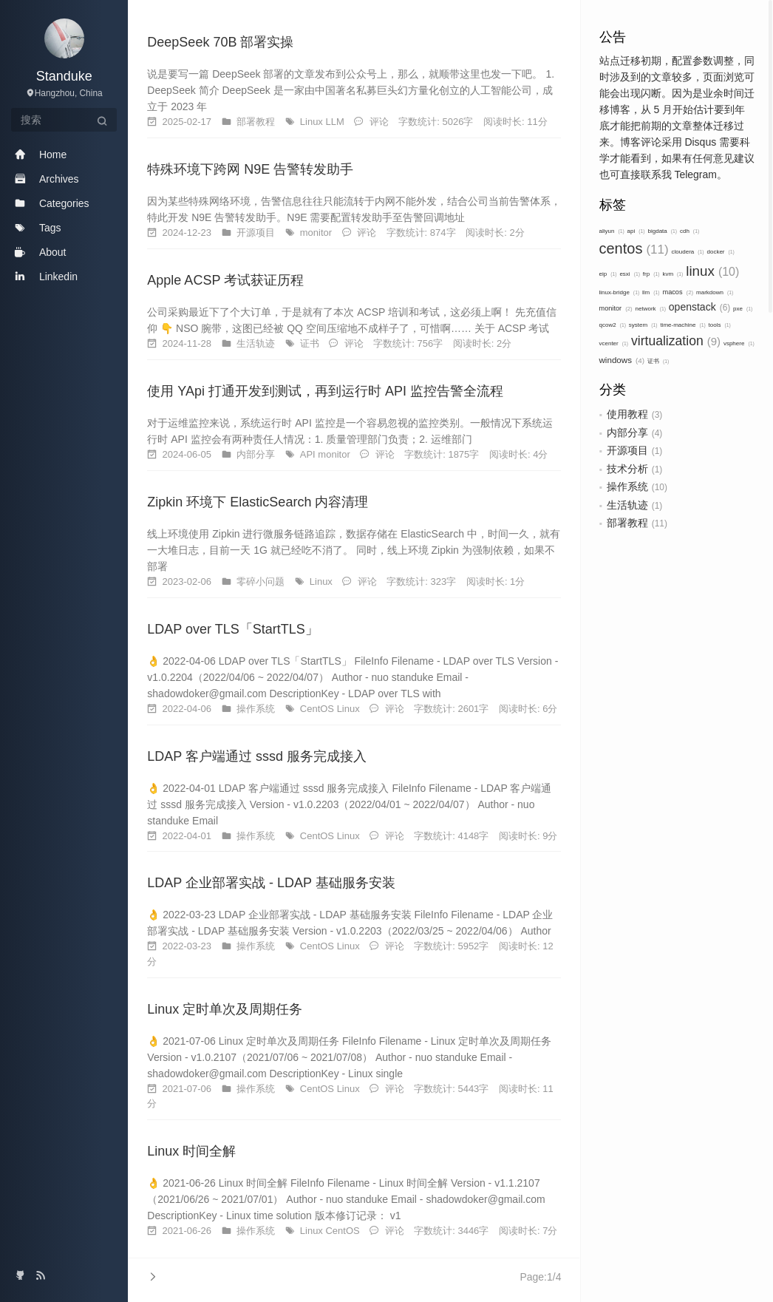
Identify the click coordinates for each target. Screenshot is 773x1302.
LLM (336, 121)
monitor (616, 308)
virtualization (676, 340)
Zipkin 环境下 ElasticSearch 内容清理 (257, 502)
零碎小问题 (261, 581)
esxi (629, 274)
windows (622, 360)
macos (677, 292)
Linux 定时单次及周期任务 (224, 1009)
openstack (699, 307)
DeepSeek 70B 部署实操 (220, 42)
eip (608, 274)
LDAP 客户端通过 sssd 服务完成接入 (257, 756)
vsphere (739, 343)
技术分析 (627, 469)
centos (634, 248)
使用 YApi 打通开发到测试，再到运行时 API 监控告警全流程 (325, 391)
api (636, 231)
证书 (658, 361)
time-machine (682, 325)
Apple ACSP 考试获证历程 (225, 280)
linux (712, 271)
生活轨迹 (627, 505)
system (643, 325)
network (651, 308)
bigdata (663, 231)
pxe (742, 308)
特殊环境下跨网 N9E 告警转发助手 (250, 169)
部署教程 (627, 523)
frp (651, 274)
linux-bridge (619, 292)
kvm (672, 274)
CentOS (318, 708)
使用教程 (627, 414)
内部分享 (627, 432)
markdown (714, 292)
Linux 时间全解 (191, 1151)
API (309, 454)
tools (720, 325)
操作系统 (627, 486)
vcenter (614, 343)
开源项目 (627, 450)
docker (720, 251)
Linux (313, 121)
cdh (689, 231)
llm (651, 292)
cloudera (688, 251)
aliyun (611, 231)
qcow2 (612, 325)
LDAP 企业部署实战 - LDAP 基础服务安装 (271, 882)
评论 (379, 121)
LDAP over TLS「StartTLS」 (232, 629)
